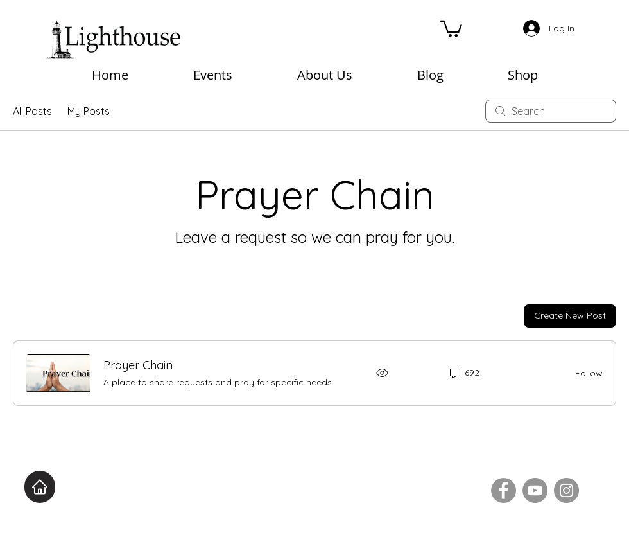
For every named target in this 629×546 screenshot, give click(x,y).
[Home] (39, 487)
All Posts (32, 111)
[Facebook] (503, 490)
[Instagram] (566, 490)
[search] (550, 111)
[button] (451, 28)
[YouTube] (534, 490)
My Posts (88, 111)
